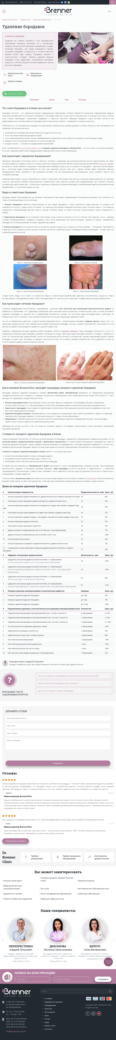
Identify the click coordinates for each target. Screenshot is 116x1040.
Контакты (48, 1029)
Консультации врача (12, 880)
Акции (47, 1022)
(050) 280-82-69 (54, 2)
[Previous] (2, 940)
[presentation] (23, 755)
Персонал (48, 1009)
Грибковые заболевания (89, 893)
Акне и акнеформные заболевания (56, 893)
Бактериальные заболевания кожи (93, 888)
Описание (34, 99)
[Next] (113, 940)
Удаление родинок (86, 880)
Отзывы (82, 99)
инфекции (102, 164)
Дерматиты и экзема (12, 893)
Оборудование (50, 1005)
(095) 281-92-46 (40, 2)
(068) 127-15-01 (25, 2)
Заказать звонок (15, 93)
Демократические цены (12, 74)
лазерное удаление (69, 331)
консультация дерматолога (30, 148)
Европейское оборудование (33, 74)
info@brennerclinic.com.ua (15, 1031)
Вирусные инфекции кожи (52, 899)
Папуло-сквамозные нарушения (17, 899)
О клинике (48, 998)
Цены (52, 99)
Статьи (47, 1019)
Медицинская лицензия (53, 1002)
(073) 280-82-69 (11, 2)
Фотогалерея (50, 1012)
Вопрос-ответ (50, 1026)
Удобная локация (12, 82)
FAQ (66, 99)
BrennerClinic (91, 478)
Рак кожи (45, 888)
